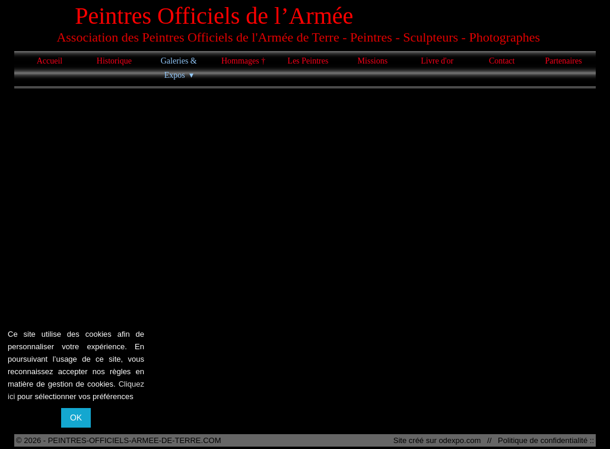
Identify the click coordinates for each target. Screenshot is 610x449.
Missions (373, 60)
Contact (502, 60)
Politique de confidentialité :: (544, 440)
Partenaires (563, 60)
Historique (114, 60)
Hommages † (243, 60)
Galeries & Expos (179, 68)
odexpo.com (462, 440)
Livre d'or (437, 60)
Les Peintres (308, 60)
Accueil (50, 60)
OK (76, 417)
